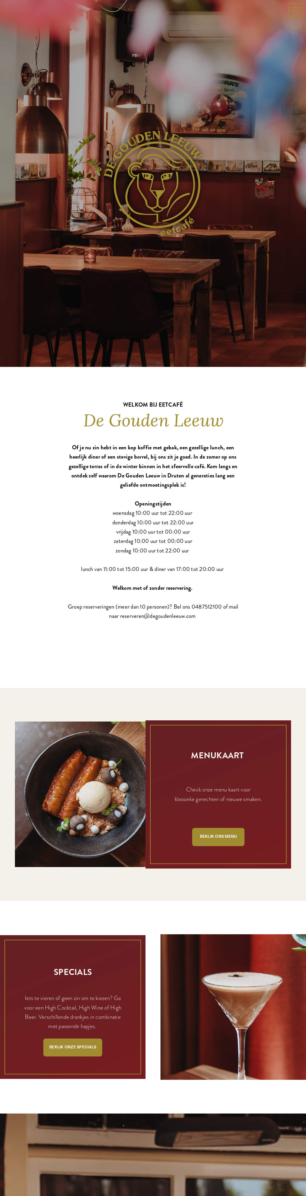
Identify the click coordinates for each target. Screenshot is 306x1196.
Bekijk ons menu (218, 801)
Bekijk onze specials (72, 1011)
